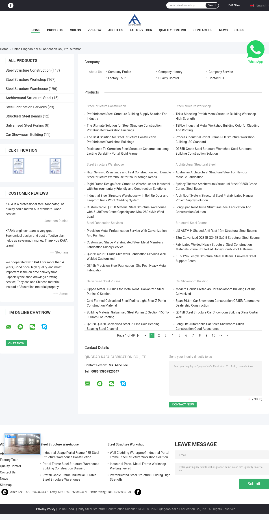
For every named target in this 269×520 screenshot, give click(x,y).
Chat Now (233, 5)
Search (212, 5)
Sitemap (6, 485)
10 (213, 335)
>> (220, 335)
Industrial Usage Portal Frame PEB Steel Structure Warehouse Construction (71, 455)
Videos (75, 30)
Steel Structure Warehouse (27, 89)
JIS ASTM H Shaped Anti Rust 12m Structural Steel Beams (216, 230)
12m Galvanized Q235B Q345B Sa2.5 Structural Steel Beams (218, 237)
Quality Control (173, 30)
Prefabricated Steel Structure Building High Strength (140, 477)
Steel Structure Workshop (26, 79)
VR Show (95, 30)
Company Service (221, 72)
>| (227, 335)
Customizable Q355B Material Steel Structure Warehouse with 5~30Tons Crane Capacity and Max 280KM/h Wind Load (126, 211)
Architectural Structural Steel (28, 98)
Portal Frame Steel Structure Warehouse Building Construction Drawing (71, 466)
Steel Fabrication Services (26, 107)
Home (35, 30)
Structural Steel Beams (24, 116)
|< (138, 335)
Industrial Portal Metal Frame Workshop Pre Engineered (138, 466)
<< (145, 335)
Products (55, 30)
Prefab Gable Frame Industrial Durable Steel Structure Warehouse (69, 477)
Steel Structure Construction (28, 70)
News (223, 30)
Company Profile (119, 72)
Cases (239, 30)
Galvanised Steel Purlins (25, 125)
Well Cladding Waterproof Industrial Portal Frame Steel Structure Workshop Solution (139, 455)
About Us (115, 30)
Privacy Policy (45, 509)
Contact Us (202, 30)
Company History (170, 72)
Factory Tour (141, 30)
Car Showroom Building (24, 134)
